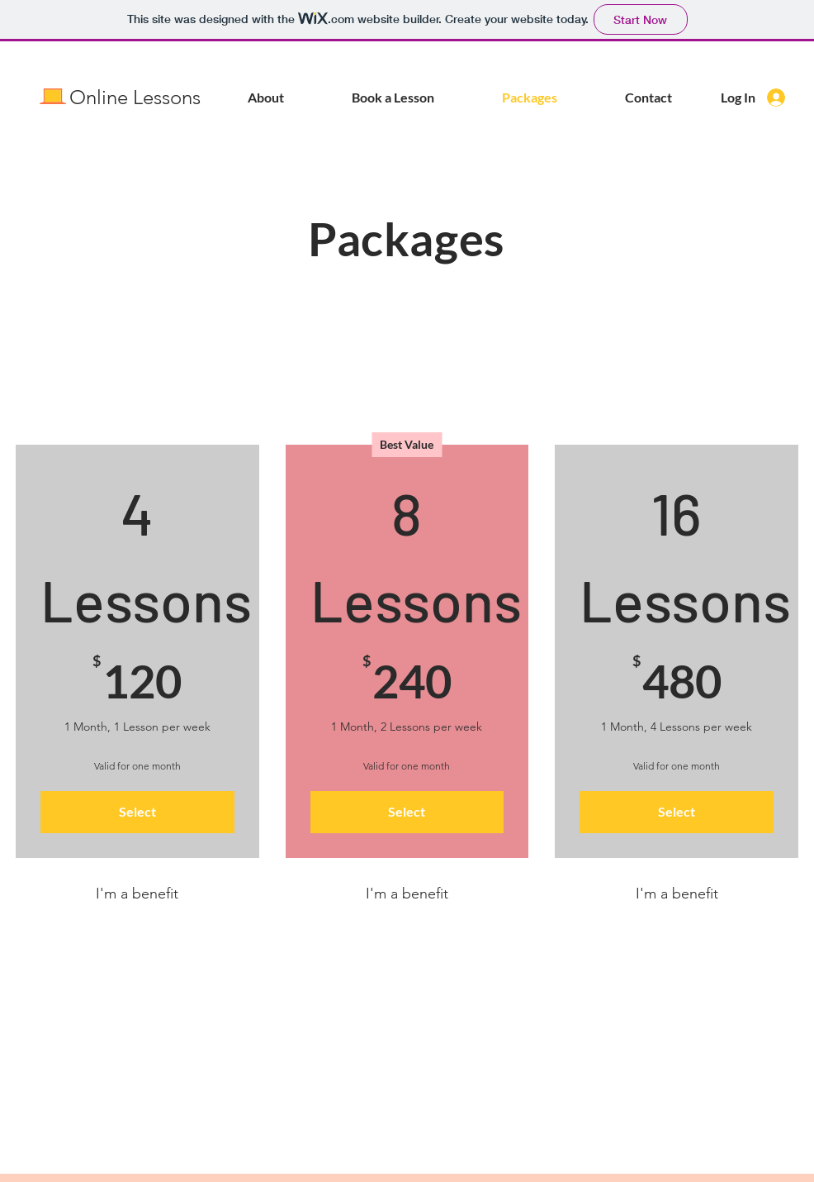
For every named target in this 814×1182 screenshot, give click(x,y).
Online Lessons (135, 97)
